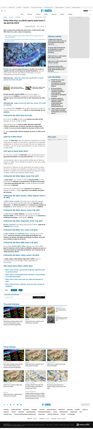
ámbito (5, 17)
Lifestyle (85, 409)
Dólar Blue (17, 17)
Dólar (22, 14)
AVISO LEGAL (41, 414)
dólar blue (8, 69)
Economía (29, 14)
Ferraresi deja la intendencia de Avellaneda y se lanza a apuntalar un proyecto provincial (56, 50)
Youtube (17, 404)
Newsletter (85, 404)
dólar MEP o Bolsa (19, 246)
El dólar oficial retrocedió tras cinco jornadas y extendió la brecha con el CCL (34, 386)
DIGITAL (32, 418)
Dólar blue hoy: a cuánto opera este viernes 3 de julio (17, 88)
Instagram (10, 404)
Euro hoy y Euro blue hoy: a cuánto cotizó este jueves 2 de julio (56, 386)
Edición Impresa (31, 412)
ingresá (90, 10)
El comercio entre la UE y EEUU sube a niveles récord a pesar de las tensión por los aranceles (57, 68)
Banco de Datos (51, 409)
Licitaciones (71, 414)
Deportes (21, 412)
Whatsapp (21, 404)
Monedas (50, 139)
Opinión (62, 14)
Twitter (4, 404)
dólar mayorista (10, 224)
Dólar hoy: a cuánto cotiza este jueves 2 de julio (13, 385)
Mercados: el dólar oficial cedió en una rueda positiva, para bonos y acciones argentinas (13, 322)
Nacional (6, 412)
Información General (44, 412)
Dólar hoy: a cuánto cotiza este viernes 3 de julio (38, 88)
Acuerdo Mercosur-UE (48, 7)
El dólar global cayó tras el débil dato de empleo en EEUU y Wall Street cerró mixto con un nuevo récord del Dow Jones (35, 396)
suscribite (86, 10)
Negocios (54, 14)
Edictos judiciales (53, 414)
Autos (55, 412)
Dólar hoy (68, 7)
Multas (63, 414)
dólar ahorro (9, 214)
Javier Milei (19, 7)
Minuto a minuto (8, 319)
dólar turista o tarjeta (12, 201)
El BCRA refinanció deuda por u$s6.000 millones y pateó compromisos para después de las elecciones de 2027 (57, 102)
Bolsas (54, 139)
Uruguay (70, 14)
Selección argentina (76, 7)
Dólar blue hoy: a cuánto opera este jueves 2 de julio (61, 319)
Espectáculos (64, 412)
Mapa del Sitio (8, 414)
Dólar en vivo (11, 7)
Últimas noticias (16, 409)
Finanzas (38, 14)
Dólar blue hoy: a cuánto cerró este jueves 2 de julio (34, 322)
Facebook (7, 404)
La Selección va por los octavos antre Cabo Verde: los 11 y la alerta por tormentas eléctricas (57, 42)
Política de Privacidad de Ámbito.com (25, 414)
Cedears (65, 139)
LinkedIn (14, 404)
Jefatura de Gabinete (59, 7)
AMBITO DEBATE (59, 418)
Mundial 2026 (26, 7)
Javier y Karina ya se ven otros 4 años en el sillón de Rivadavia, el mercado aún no (59, 111)
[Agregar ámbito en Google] (29, 26)
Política (46, 14)
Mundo (14, 412)
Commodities (59, 139)
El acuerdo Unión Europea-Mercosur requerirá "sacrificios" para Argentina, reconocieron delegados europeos (58, 92)
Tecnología (73, 412)
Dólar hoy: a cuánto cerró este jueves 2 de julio (61, 310)
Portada (6, 409)
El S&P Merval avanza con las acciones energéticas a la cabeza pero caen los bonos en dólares (58, 83)
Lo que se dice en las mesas (36, 7)
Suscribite (39, 297)
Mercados (62, 409)
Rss (81, 412)
